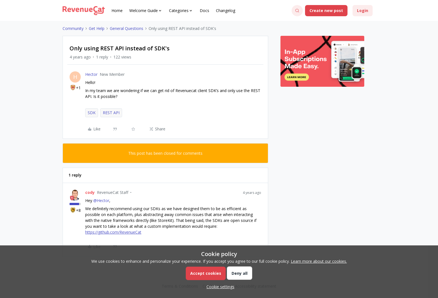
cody (90, 192)
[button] (326, 10)
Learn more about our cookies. (319, 261)
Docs (204, 10)
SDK (92, 112)
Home (117, 10)
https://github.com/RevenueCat (113, 232)
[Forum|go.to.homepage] (84, 10)
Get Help (96, 28)
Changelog (225, 10)
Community (73, 28)
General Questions (126, 28)
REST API (111, 112)
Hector (91, 74)
